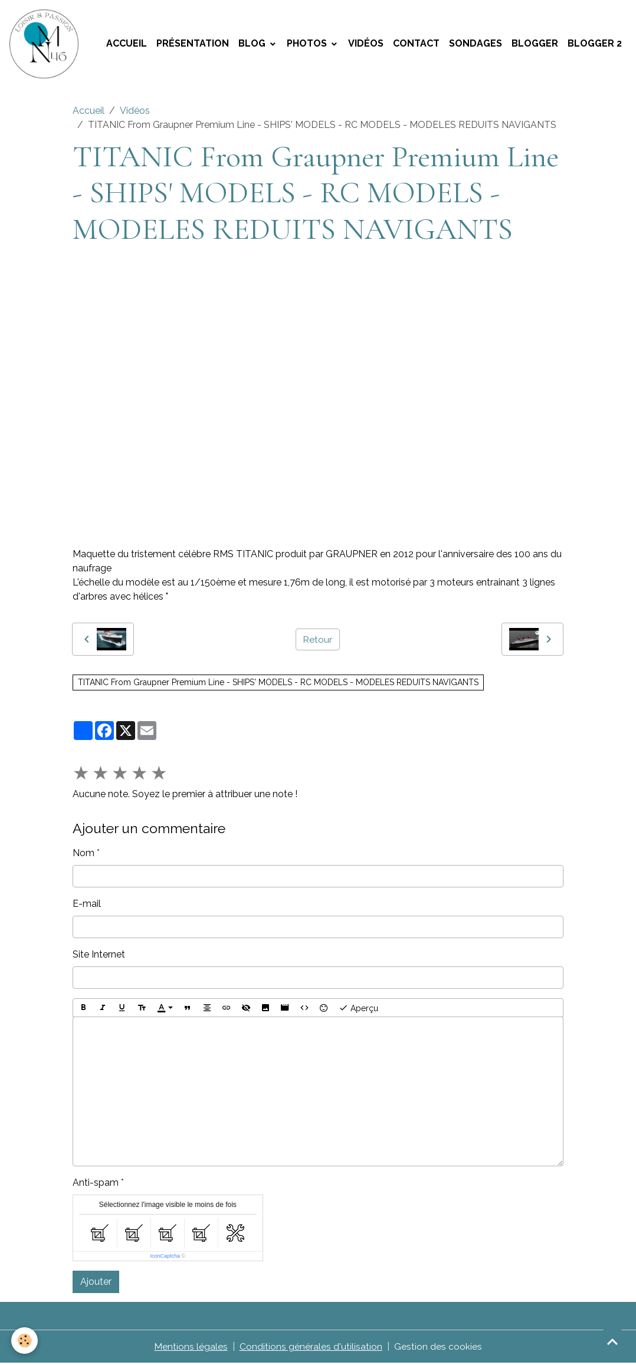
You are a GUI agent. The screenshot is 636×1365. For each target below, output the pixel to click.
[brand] (47, 44)
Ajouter (96, 1283)
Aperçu (358, 1009)
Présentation (192, 44)
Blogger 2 (595, 44)
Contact (416, 44)
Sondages (475, 44)
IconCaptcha (165, 1258)
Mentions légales (191, 1348)
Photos (308, 44)
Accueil (126, 44)
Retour (317, 640)
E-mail (87, 905)
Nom (83, 854)
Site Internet (99, 956)
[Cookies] (25, 1340)
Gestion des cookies (438, 1348)
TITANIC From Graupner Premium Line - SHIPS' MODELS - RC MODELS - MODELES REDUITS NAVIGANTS (278, 684)
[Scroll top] (612, 1341)
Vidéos (365, 44)
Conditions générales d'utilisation (311, 1348)
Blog (253, 44)
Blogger (535, 44)
